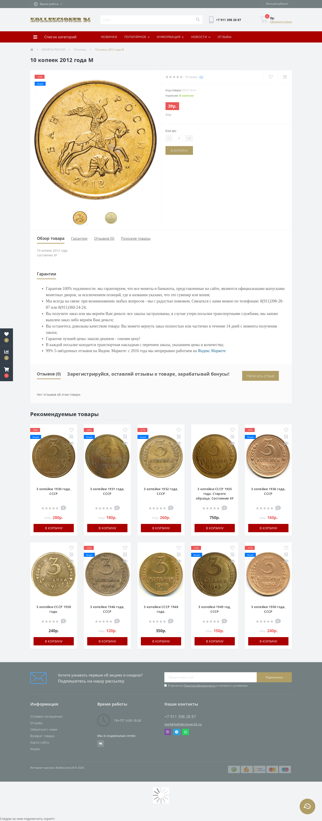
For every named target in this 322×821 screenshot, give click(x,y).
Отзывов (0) (104, 238)
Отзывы (36, 723)
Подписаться (274, 677)
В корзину (179, 150)
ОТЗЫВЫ (224, 37)
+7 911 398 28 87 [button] (180, 716)
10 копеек (80, 49)
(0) (201, 77)
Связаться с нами (43, 729)
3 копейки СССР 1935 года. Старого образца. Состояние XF (214, 493)
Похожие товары (135, 238)
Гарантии (79, 238)
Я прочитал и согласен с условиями (208, 685)
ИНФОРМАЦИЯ (170, 37)
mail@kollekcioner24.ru (183, 724)
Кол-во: (171, 131)
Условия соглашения (46, 716)
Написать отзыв (260, 375)
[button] (48, 4)
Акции (35, 749)
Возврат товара (42, 736)
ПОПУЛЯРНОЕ (137, 37)
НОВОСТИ (200, 37)
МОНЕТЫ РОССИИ (53, 49)
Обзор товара (50, 238)
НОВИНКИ (109, 37)
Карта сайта (39, 742)
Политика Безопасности (200, 685)
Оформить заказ (281, 21)
